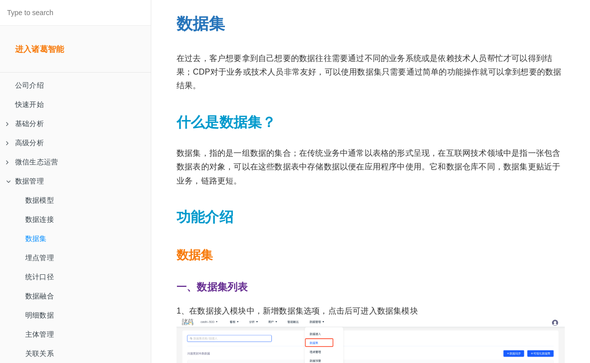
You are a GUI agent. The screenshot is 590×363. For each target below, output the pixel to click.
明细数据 (39, 315)
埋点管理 (39, 258)
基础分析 (25, 123)
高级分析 (25, 143)
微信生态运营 (32, 162)
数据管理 (25, 181)
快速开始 (29, 104)
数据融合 (39, 296)
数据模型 (39, 200)
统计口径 (39, 277)
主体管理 (39, 334)
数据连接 (39, 219)
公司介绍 (29, 85)
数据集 (36, 238)
